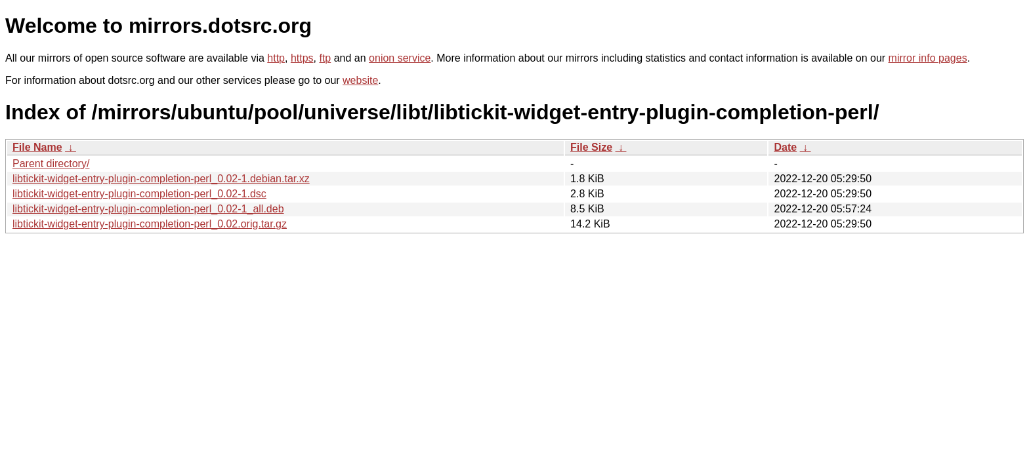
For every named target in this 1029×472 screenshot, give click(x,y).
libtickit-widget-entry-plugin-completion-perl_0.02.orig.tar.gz (149, 223)
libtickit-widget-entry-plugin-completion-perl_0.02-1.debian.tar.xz (161, 178)
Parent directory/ (50, 163)
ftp (325, 58)
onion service (399, 58)
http (276, 58)
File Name (37, 147)
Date (785, 147)
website (360, 80)
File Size (591, 147)
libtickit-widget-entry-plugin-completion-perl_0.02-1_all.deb (148, 208)
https (302, 58)
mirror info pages (928, 58)
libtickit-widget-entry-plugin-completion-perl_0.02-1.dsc (139, 193)
